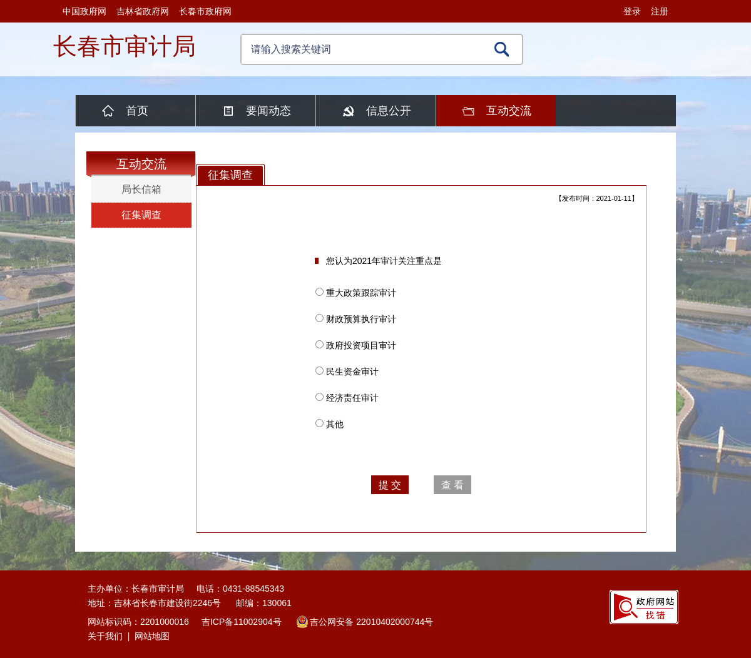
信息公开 (388, 110)
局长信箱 (141, 189)
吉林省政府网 (142, 11)
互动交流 (508, 110)
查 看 (452, 485)
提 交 (390, 485)
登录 (632, 11)
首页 (137, 110)
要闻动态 (268, 110)
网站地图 (152, 636)
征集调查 (141, 215)
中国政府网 (84, 11)
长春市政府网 (205, 11)
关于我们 (105, 636)
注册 (659, 11)
